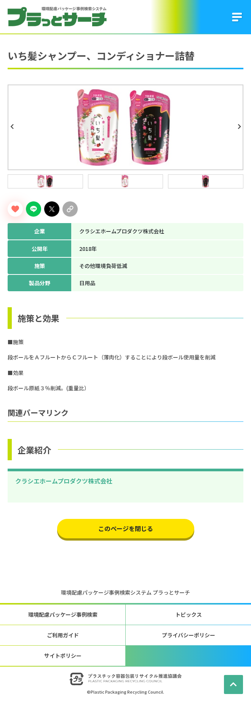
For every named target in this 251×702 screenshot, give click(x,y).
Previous (13, 126)
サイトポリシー (63, 655)
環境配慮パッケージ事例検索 (63, 614)
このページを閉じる (125, 528)
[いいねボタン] (15, 209)
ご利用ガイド (63, 635)
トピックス (188, 614)
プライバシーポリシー (188, 635)
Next (240, 126)
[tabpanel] (125, 127)
